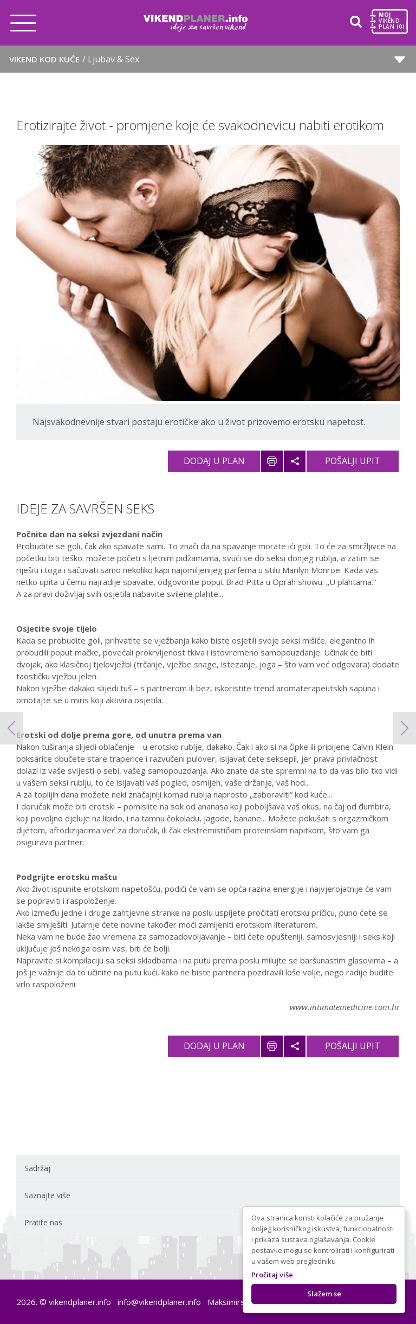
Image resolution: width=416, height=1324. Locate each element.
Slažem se (324, 1294)
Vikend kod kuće (74, 59)
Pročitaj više (272, 1275)
